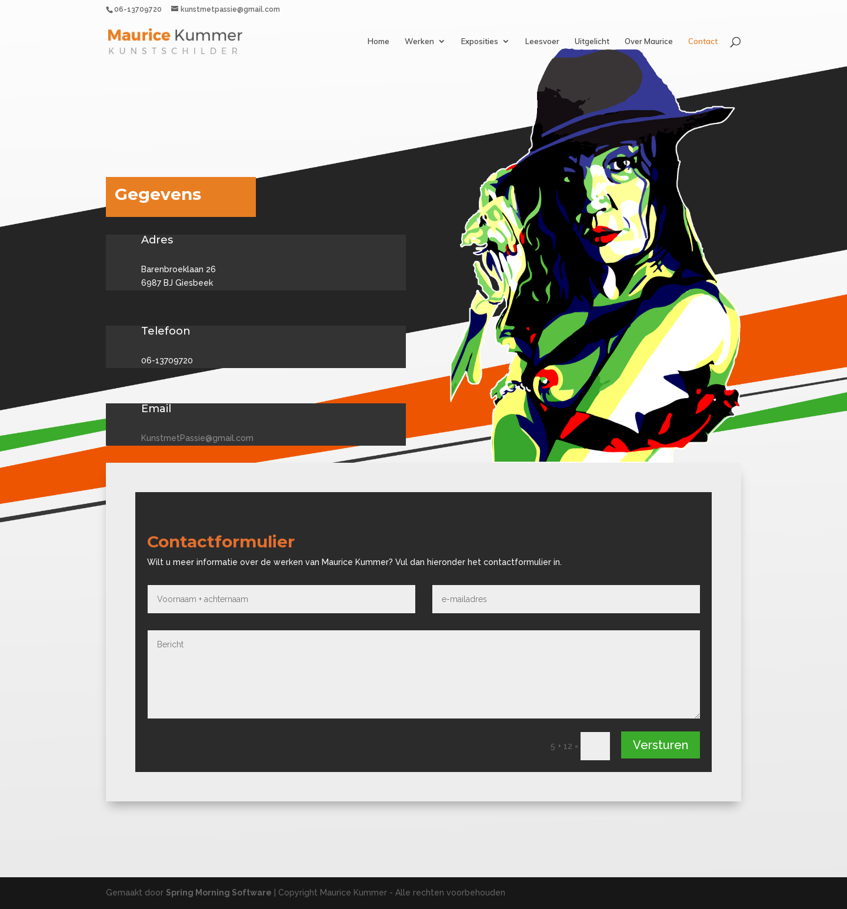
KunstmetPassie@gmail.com (197, 438)
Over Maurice (649, 41)
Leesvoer (542, 41)
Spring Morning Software (219, 892)
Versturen (660, 745)
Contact (703, 41)
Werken (419, 41)
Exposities (479, 41)
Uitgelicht (592, 41)
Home (378, 41)
